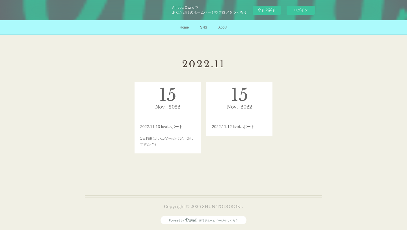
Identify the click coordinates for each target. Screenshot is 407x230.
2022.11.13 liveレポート (161, 126)
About (222, 27)
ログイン (300, 10)
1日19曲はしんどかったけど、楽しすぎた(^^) (166, 141)
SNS (203, 27)
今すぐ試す (266, 10)
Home (184, 27)
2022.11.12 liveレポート (233, 126)
